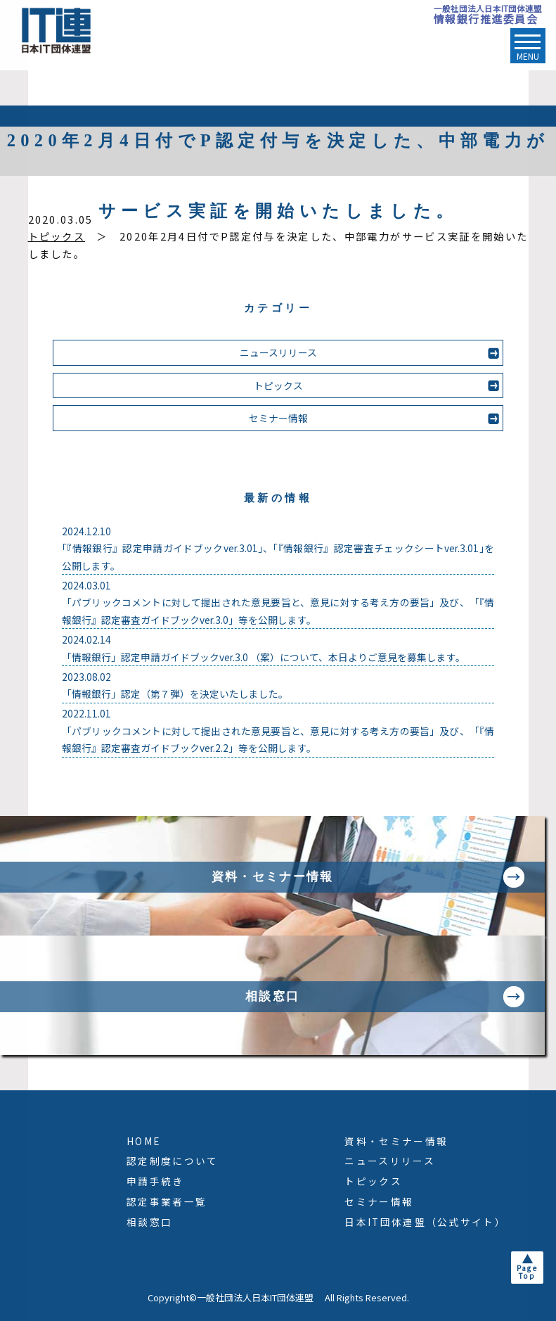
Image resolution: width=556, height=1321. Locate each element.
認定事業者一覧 (167, 1201)
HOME (143, 1141)
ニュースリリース (278, 352)
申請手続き (155, 1181)
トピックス (57, 236)
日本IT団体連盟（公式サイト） (425, 1222)
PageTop (527, 1272)
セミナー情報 (278, 418)
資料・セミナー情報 (396, 1141)
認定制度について (172, 1161)
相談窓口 (149, 1222)
